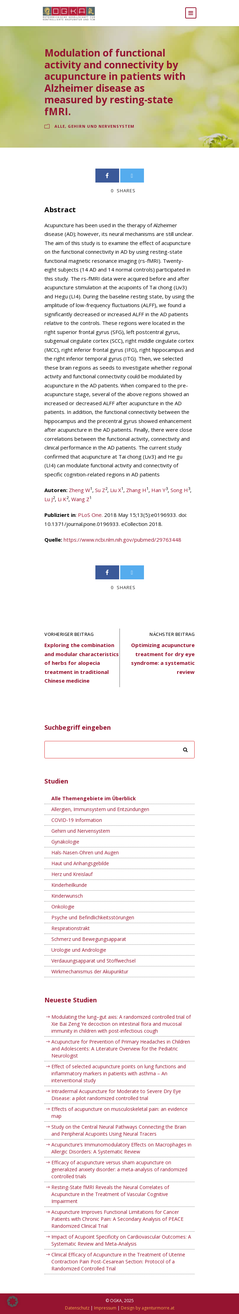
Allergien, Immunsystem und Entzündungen (100, 809)
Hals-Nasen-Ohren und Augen (85, 852)
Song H (179, 490)
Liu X (115, 490)
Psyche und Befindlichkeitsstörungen (92, 917)
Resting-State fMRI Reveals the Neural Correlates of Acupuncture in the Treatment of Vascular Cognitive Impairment (110, 1194)
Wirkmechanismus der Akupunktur (89, 971)
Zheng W (79, 490)
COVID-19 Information (76, 820)
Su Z (100, 490)
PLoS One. (90, 514)
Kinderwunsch (67, 895)
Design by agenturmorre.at (147, 1308)
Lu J (48, 499)
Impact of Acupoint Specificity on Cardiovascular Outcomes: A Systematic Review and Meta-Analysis (121, 1240)
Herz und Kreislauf (72, 874)
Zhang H (136, 490)
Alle (60, 126)
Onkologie (62, 906)
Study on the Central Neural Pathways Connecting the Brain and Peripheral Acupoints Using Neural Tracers (118, 1130)
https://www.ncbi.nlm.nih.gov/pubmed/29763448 (122, 539)
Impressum (105, 1308)
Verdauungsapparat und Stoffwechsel (93, 960)
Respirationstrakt (70, 928)
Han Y (158, 490)
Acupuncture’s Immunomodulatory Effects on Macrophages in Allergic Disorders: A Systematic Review (121, 1148)
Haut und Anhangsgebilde (80, 863)
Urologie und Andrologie (78, 949)
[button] (12, 1301)
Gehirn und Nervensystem (101, 126)
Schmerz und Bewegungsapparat (88, 939)
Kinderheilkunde (69, 885)
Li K (62, 499)
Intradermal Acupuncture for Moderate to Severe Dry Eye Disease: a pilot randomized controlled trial (116, 1094)
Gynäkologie (65, 841)
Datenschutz (77, 1308)
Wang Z (80, 499)
